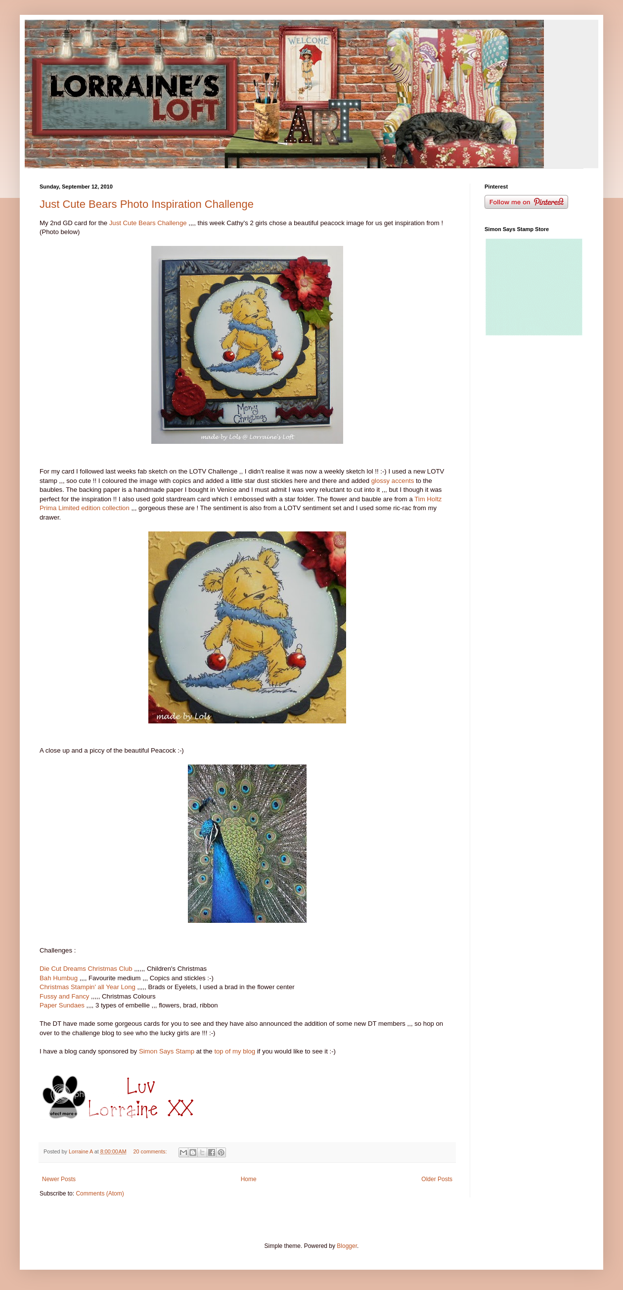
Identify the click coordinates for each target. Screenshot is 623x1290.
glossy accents (393, 480)
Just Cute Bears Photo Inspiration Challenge (147, 204)
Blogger (347, 1245)
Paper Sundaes (62, 1005)
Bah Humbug (59, 978)
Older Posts (436, 1179)
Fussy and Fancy (65, 996)
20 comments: (151, 1151)
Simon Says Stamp (167, 1051)
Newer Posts (59, 1179)
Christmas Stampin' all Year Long (88, 987)
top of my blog (234, 1051)
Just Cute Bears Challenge (148, 223)
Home (249, 1179)
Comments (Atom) (100, 1193)
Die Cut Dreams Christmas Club (86, 968)
